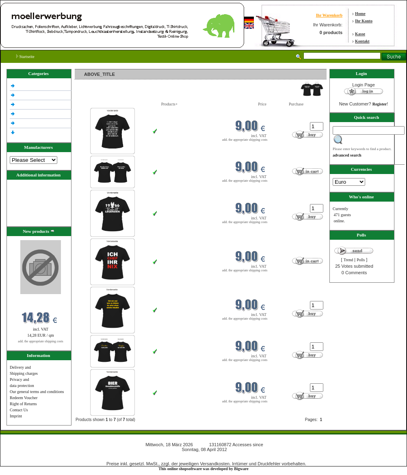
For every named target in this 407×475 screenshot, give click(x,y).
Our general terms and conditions (37, 391)
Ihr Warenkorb (329, 15)
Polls (361, 260)
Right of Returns (23, 404)
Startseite (25, 56)
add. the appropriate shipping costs (40, 341)
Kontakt (362, 41)
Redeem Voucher (23, 397)
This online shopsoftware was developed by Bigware (203, 468)
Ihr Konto (363, 21)
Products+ (169, 104)
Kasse (360, 34)
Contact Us (19, 410)
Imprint (16, 416)
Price (262, 104)
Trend (348, 260)
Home (360, 13)
